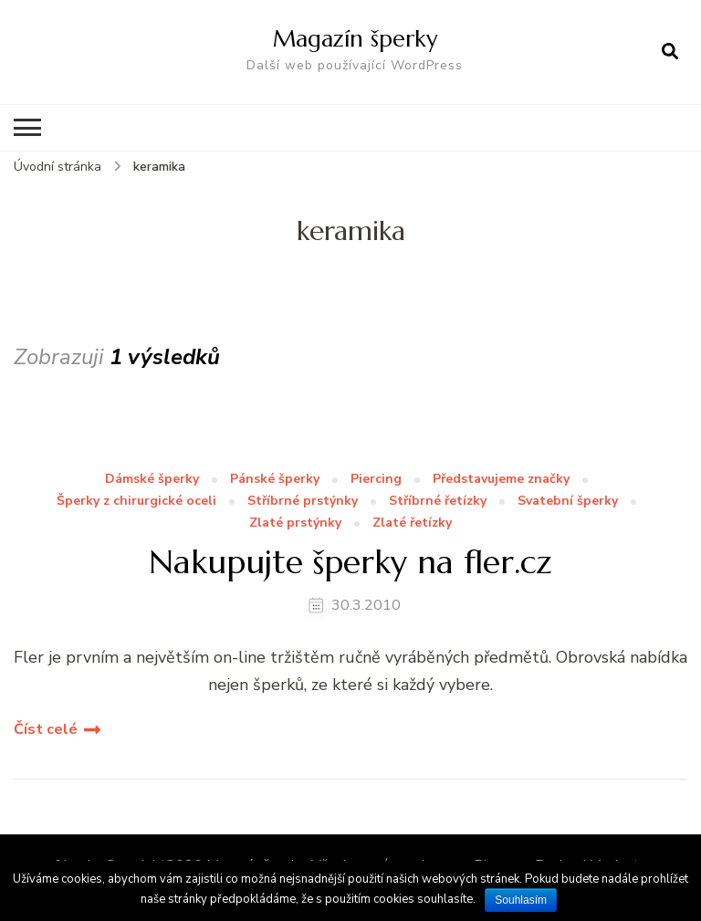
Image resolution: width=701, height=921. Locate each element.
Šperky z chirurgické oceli (136, 501)
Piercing (376, 480)
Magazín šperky (355, 38)
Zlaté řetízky (412, 523)
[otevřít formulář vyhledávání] (670, 52)
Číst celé (46, 729)
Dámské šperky (152, 480)
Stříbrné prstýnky (302, 501)
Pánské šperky (274, 480)
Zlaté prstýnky (295, 523)
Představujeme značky (501, 480)
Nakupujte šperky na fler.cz (350, 561)
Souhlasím (521, 900)
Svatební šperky (568, 501)
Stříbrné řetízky (438, 501)
